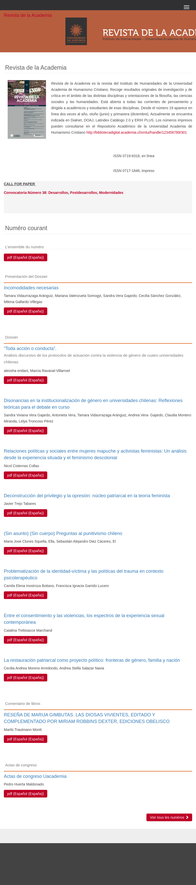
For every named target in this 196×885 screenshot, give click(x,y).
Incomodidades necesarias (31, 287)
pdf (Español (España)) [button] (25, 257)
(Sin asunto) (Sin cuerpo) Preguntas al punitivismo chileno (63, 533)
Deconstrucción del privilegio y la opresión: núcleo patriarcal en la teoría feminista (87, 495)
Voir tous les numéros (169, 817)
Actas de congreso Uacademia (35, 776)
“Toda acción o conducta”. (98, 355)
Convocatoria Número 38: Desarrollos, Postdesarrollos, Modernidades (63, 193)
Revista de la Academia (28, 15)
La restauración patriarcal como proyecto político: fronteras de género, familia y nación (92, 660)
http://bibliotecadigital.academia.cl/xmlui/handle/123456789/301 (136, 132)
